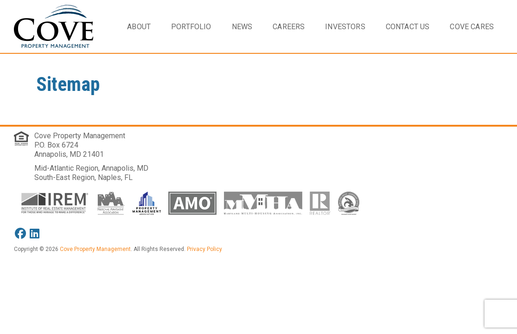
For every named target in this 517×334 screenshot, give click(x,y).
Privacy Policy (204, 249)
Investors (345, 26)
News (242, 26)
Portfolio (191, 26)
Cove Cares (472, 26)
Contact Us (408, 26)
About (139, 26)
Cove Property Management (79, 135)
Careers (289, 26)
